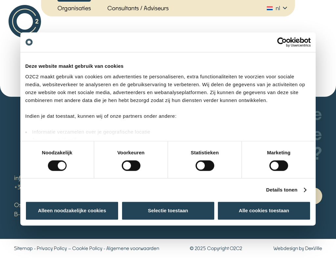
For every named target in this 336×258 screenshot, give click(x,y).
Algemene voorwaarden (132, 248)
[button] (276, 8)
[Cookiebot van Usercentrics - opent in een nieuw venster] (282, 42)
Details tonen (281, 190)
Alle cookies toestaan (264, 211)
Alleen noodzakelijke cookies (72, 211)
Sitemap (23, 248)
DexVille (313, 248)
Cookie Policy (87, 248)
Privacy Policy (52, 248)
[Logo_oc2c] (25, 21)
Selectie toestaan (168, 211)
